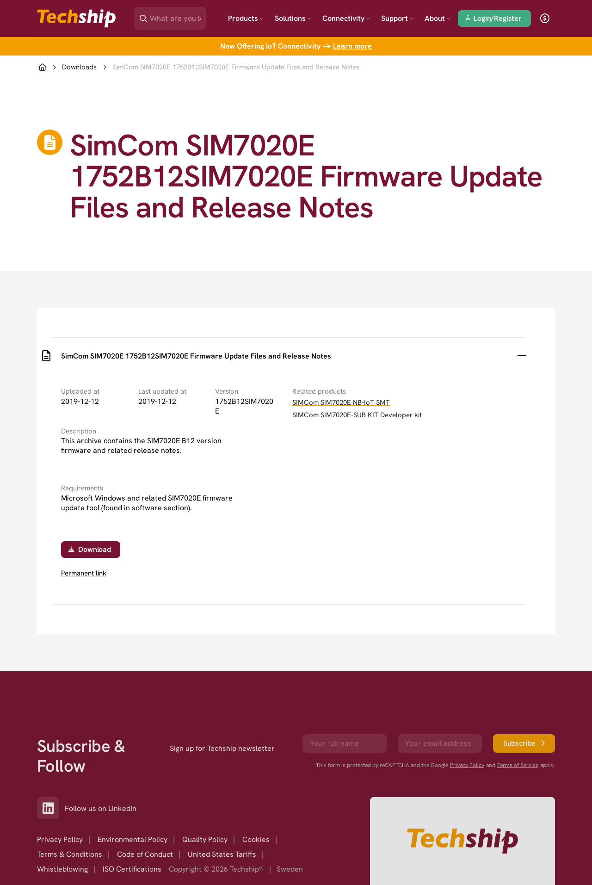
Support (397, 18)
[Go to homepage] (462, 841)
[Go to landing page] (76, 18)
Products (246, 18)
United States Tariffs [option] (222, 854)
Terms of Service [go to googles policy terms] (517, 765)
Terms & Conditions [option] (69, 854)
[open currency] (544, 18)
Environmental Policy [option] (132, 839)
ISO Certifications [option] (132, 869)
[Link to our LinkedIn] (51, 808)
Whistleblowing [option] (62, 869)
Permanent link (83, 573)
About (437, 18)
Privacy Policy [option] (60, 839)
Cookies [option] (256, 839)
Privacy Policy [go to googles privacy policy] (467, 765)
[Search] (176, 15)
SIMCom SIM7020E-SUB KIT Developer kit (357, 415)
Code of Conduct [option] (145, 854)
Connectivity (346, 18)
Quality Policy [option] (205, 839)
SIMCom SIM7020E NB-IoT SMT (341, 402)
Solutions (293, 18)
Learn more (352, 46)
